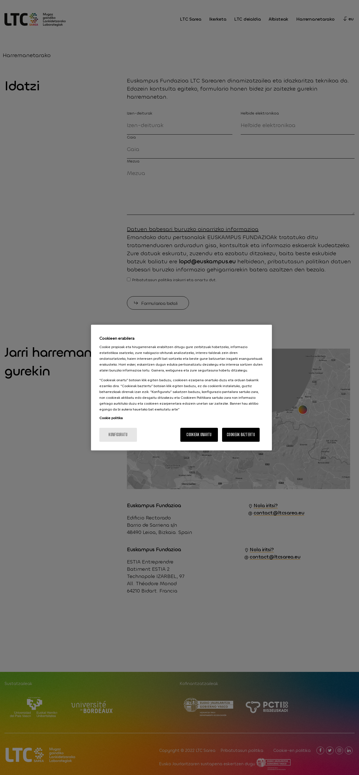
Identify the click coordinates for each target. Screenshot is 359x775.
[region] (181, 388)
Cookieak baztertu (241, 434)
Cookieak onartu (199, 434)
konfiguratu (118, 434)
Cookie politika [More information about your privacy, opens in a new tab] (111, 418)
